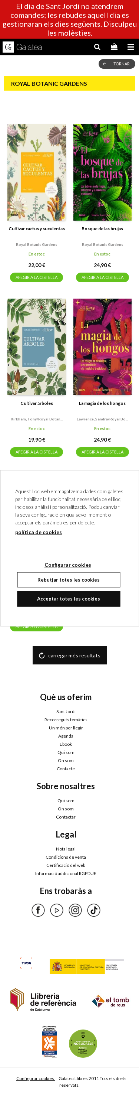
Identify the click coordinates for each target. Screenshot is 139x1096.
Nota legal (66, 849)
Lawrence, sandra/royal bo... (102, 419)
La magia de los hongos (102, 403)
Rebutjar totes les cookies (68, 579)
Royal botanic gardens (36, 244)
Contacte (66, 768)
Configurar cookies (35, 1078)
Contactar (66, 817)
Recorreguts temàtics (65, 719)
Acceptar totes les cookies (68, 599)
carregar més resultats (74, 655)
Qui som (66, 752)
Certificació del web (65, 865)
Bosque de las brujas (102, 228)
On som (66, 760)
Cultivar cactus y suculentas (37, 228)
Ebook (66, 744)
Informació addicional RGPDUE (65, 873)
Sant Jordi (66, 711)
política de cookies (38, 532)
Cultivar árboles (36, 403)
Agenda (65, 736)
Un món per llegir (66, 728)
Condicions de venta (66, 857)
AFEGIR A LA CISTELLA (36, 277)
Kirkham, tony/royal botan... (37, 419)
